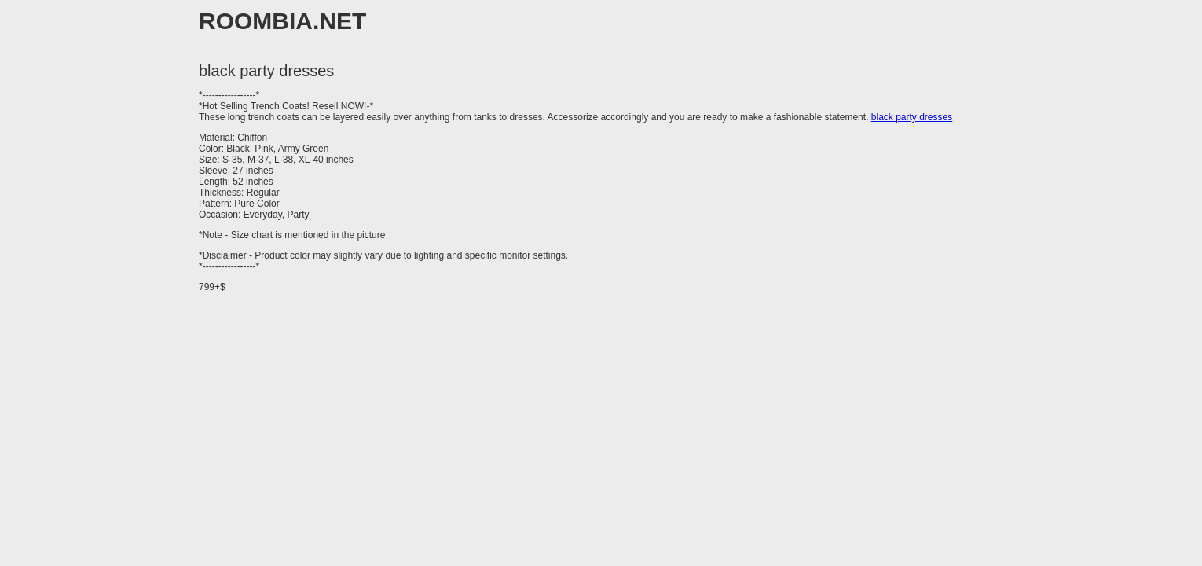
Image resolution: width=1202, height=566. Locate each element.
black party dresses (911, 117)
